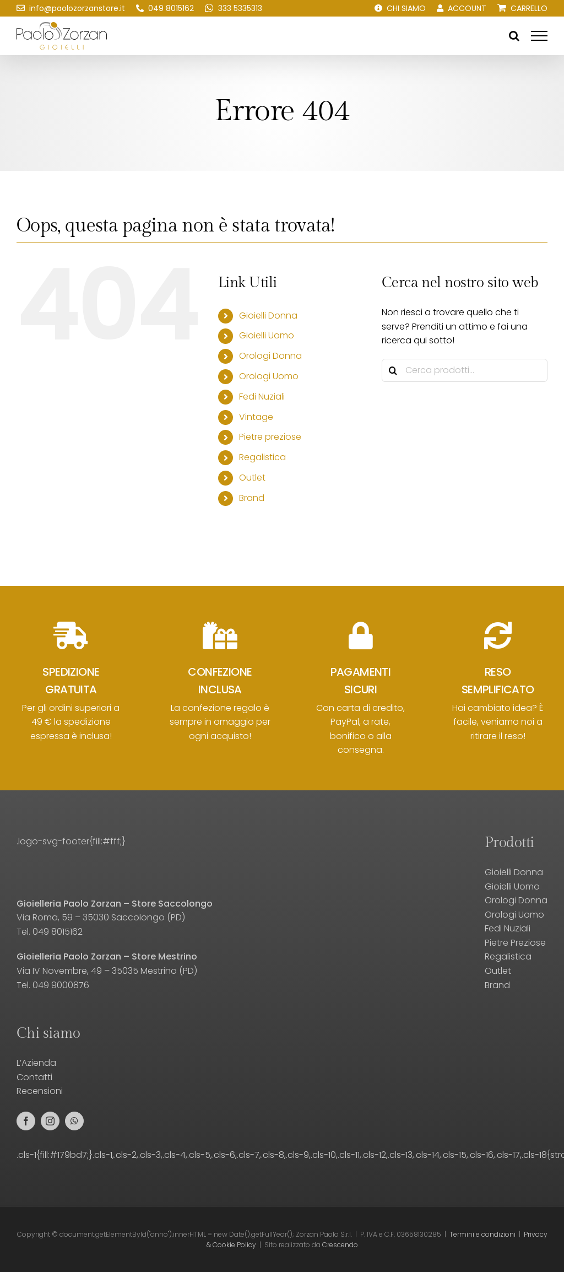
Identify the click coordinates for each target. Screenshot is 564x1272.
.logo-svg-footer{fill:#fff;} (71, 841)
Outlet (252, 477)
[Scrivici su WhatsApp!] (233, 8)
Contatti (34, 1077)
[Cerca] (393, 370)
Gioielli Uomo (266, 335)
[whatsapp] (74, 1121)
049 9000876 (60, 985)
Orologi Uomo (269, 376)
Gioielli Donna (268, 315)
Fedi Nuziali (262, 396)
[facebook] (26, 1121)
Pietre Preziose (515, 942)
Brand (251, 498)
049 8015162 (57, 931)
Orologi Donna (270, 355)
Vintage (256, 417)
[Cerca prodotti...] (464, 370)
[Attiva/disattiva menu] (539, 36)
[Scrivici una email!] (71, 8)
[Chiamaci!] (165, 8)
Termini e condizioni (482, 1234)
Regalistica (262, 457)
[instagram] (50, 1121)
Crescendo (340, 1244)
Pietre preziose (270, 436)
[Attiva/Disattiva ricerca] (514, 35)
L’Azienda (36, 1063)
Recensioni (40, 1091)
